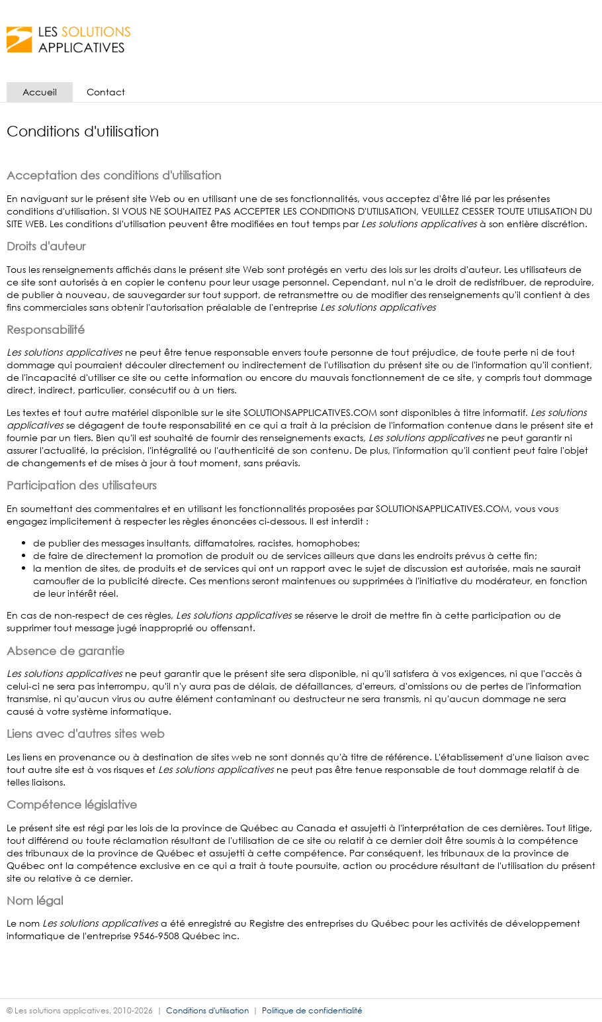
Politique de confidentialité (312, 1010)
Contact (106, 91)
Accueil (39, 91)
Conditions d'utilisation (207, 1010)
